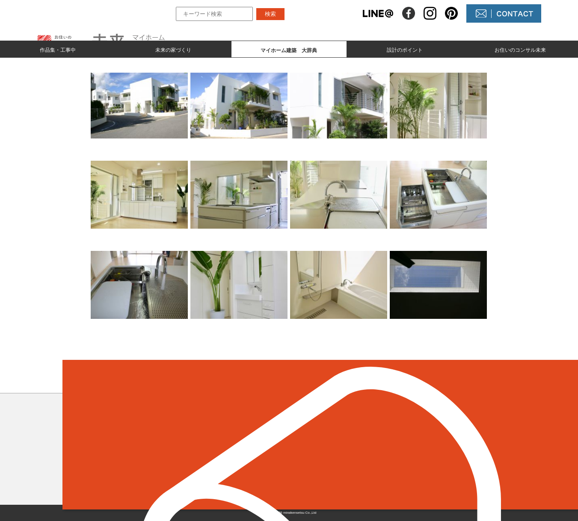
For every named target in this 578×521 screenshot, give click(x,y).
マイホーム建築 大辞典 (241, 463)
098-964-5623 (122, 458)
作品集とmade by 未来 (238, 434)
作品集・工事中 (58, 50)
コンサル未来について (340, 463)
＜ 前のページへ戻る (105, 379)
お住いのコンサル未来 (520, 50)
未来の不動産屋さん (337, 434)
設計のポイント (405, 50)
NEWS (316, 448)
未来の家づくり (173, 50)
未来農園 (320, 477)
